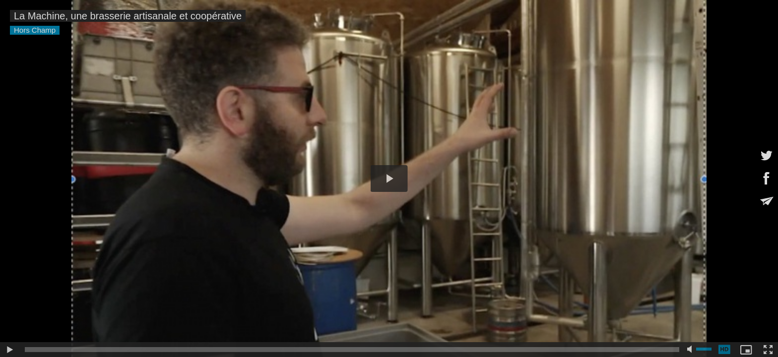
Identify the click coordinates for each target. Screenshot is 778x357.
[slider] (352, 349)
